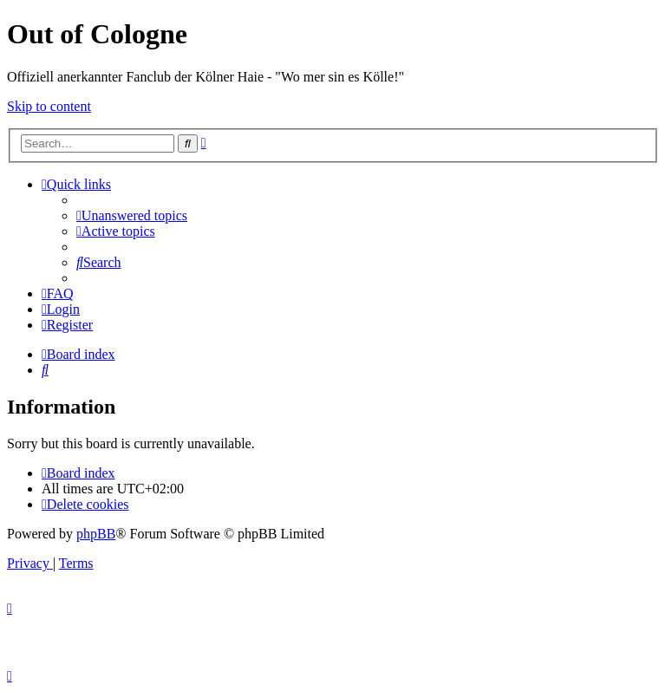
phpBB (95, 533)
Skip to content (49, 106)
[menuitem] (131, 215)
